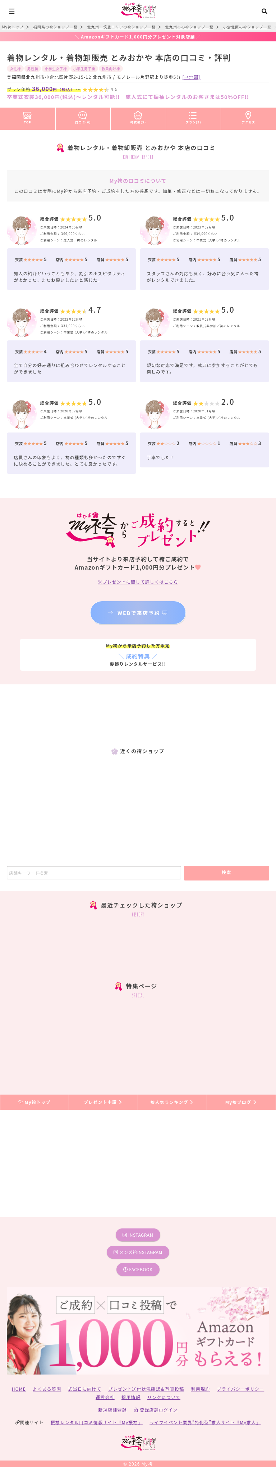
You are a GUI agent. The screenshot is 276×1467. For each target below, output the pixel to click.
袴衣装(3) (138, 116)
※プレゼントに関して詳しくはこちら (138, 582)
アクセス (249, 116)
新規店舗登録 (112, 1410)
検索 (226, 872)
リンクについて (163, 1397)
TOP (27, 116)
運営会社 (105, 1397)
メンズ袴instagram (138, 1252)
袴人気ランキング (172, 1102)
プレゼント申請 (103, 1102)
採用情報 (131, 1397)
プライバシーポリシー (240, 1389)
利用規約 (200, 1389)
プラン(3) (193, 116)
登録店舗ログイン (156, 1410)
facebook (137, 1269)
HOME (19, 1389)
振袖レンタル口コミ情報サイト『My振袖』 (97, 1422)
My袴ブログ (241, 1102)
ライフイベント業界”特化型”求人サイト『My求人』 (205, 1422)
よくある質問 (47, 1389)
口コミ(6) (83, 116)
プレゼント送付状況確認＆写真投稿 (146, 1389)
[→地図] (192, 77)
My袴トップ (34, 1102)
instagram (138, 1235)
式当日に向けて (84, 1389)
